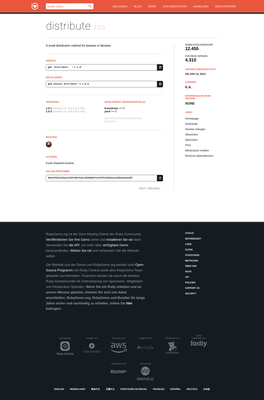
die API (74, 245)
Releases (120, 6)
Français (158, 389)
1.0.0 (49, 111)
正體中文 (110, 389)
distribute (68, 25)
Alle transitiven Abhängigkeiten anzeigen (123, 120)
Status (189, 233)
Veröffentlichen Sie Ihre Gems (68, 239)
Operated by (66, 339)
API (187, 277)
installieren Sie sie (119, 239)
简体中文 (95, 389)
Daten (188, 249)
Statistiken (192, 255)
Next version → (151, 188)
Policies (190, 282)
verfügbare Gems (115, 245)
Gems (152, 6)
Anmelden (200, 6)
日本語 (206, 389)
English (59, 389)
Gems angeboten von (199, 336)
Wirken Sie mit (80, 250)
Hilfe (188, 271)
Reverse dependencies (199, 155)
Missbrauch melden (197, 150)
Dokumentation (174, 6)
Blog (138, 6)
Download (191, 123)
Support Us (192, 288)
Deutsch (192, 389)
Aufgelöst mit (146, 338)
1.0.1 (49, 108)
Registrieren (225, 6)
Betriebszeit (193, 238)
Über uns (191, 266)
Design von (93, 338)
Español (175, 389)
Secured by (147, 363)
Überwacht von (172, 338)
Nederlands (77, 389)
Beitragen (191, 260)
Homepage (192, 118)
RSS (188, 145)
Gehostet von (119, 338)
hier (129, 303)
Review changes (195, 129)
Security (190, 293)
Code (188, 244)
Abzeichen (191, 134)
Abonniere (191, 139)
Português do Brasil (133, 389)
